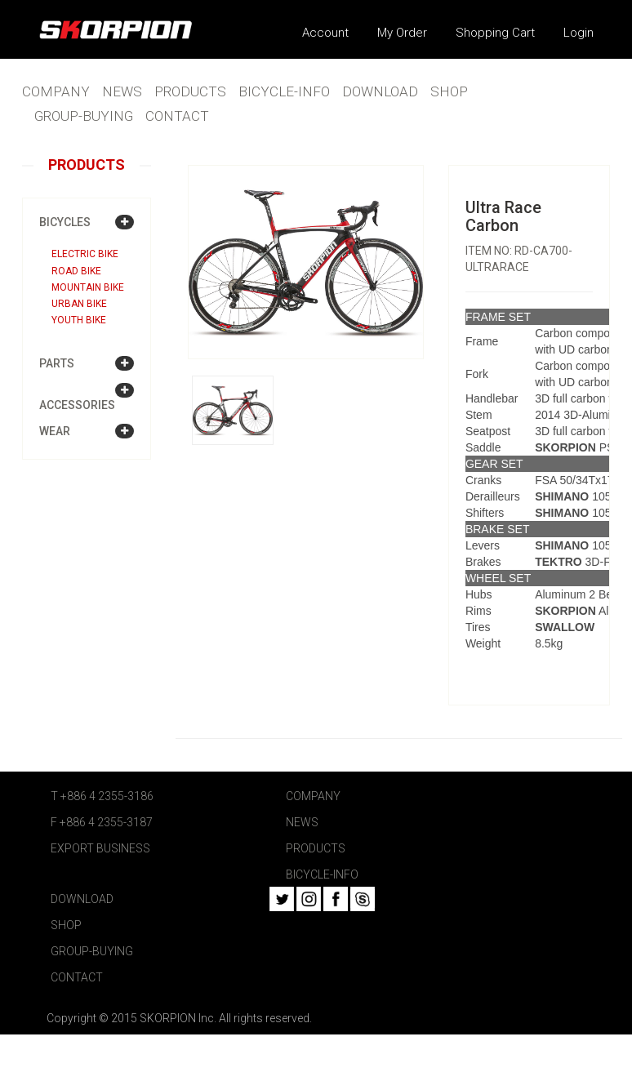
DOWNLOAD (380, 91)
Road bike (76, 271)
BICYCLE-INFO (284, 91)
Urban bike (79, 303)
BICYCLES (65, 222)
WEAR (54, 431)
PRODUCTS (190, 91)
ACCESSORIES (77, 405)
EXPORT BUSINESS (100, 848)
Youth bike (78, 320)
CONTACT (177, 116)
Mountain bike (87, 287)
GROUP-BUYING (83, 116)
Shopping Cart (495, 32)
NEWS (122, 91)
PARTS (56, 363)
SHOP (449, 91)
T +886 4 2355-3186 (102, 796)
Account (325, 32)
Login (578, 32)
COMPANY (56, 91)
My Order (402, 32)
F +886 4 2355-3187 (102, 822)
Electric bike (84, 254)
